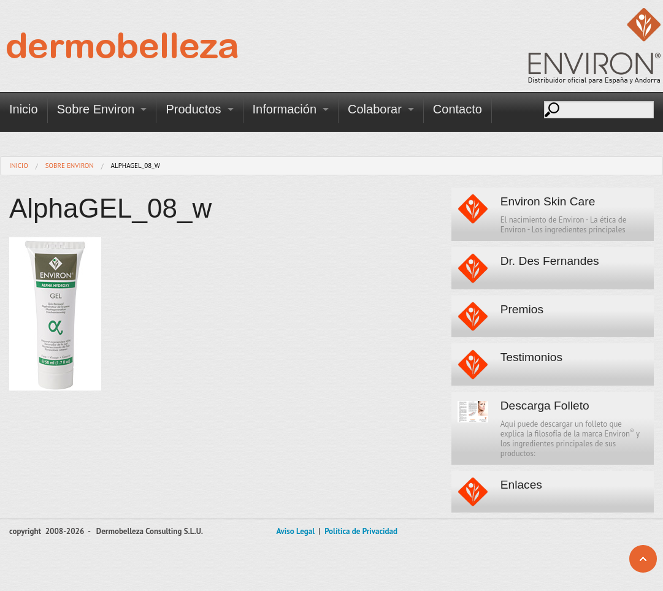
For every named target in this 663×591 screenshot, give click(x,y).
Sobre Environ (96, 109)
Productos (193, 109)
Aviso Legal (295, 531)
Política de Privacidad (360, 531)
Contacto (457, 109)
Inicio (23, 109)
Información (285, 109)
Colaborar (375, 109)
